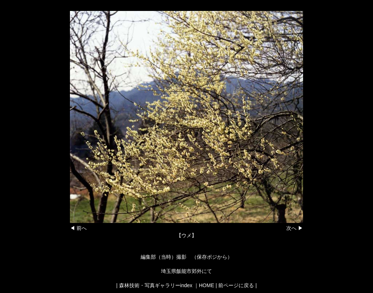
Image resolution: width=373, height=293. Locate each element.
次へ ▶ (294, 228)
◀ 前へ (78, 228)
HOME (206, 285)
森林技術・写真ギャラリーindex (155, 285)
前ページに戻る (236, 285)
